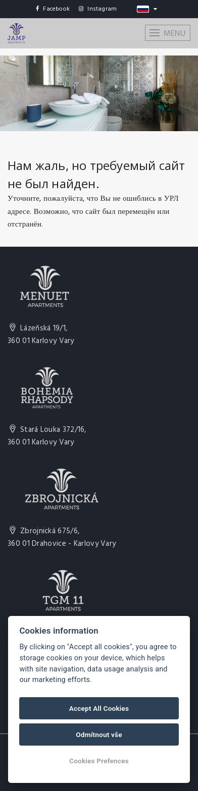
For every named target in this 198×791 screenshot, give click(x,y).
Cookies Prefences (99, 761)
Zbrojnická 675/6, (62, 537)
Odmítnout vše (99, 734)
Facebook (53, 9)
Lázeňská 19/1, (41, 335)
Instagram (98, 9)
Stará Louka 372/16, (47, 436)
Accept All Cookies (99, 708)
